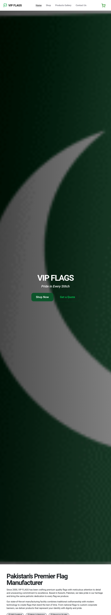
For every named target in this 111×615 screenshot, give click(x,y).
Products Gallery (63, 5)
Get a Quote (67, 297)
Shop (48, 5)
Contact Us (81, 5)
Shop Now (42, 297)
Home (39, 5)
